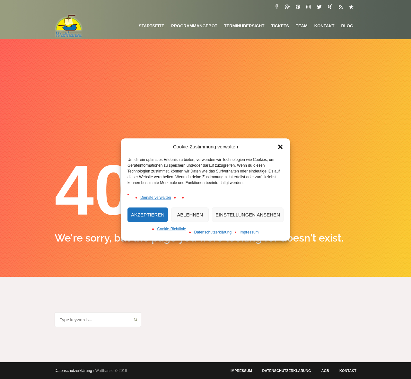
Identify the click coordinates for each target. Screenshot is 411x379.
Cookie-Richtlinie (171, 229)
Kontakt (347, 371)
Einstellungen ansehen (247, 214)
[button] (280, 147)
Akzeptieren (147, 214)
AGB (325, 371)
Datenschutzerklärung (213, 232)
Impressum (249, 232)
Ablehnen (190, 214)
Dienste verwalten (155, 197)
